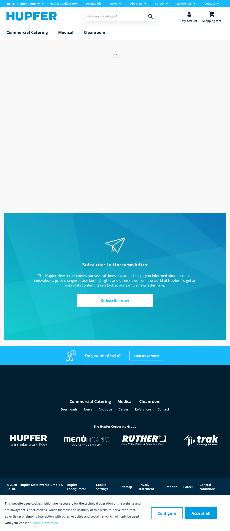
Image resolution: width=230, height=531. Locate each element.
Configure (167, 513)
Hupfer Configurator (63, 3)
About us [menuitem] (136, 3)
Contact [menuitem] (209, 3)
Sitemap (126, 487)
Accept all (201, 513)
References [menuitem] (184, 3)
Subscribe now (115, 300)
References (143, 409)
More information (45, 523)
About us (105, 409)
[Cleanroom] (94, 32)
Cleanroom (150, 401)
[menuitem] (26, 3)
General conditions (207, 487)
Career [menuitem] (159, 3)
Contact (163, 409)
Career (123, 409)
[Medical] (66, 32)
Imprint (171, 487)
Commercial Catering (90, 401)
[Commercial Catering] (27, 32)
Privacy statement (146, 487)
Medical (125, 401)
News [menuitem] (113, 3)
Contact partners (147, 356)
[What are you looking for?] (120, 16)
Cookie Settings (102, 487)
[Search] (150, 16)
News (88, 409)
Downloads (93, 3)
